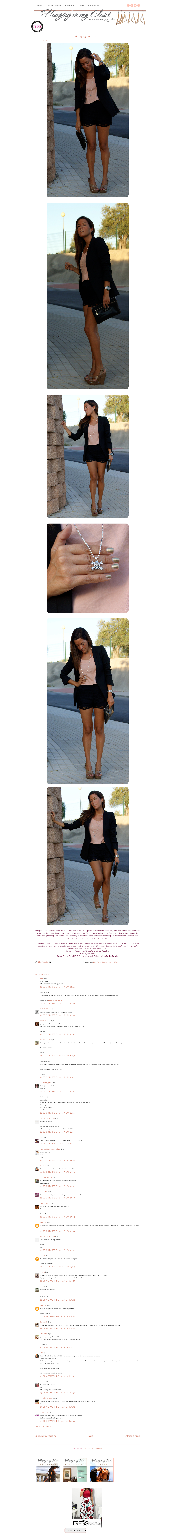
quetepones (44, 1412)
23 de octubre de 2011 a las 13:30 (57, 1376)
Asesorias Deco (53, 6)
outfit (111, 962)
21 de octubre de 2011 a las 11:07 (57, 1077)
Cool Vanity (44, 1191)
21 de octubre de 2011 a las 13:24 (57, 1172)
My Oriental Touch (46, 1398)
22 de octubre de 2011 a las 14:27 (57, 1281)
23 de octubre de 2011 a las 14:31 (57, 1393)
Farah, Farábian (45, 1020)
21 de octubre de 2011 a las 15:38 (57, 1198)
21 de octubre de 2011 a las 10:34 (57, 1003)
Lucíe (42, 1286)
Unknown (43, 1222)
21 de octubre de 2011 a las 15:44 (57, 1217)
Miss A (42, 1272)
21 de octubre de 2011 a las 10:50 (57, 1056)
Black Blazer (87, 36)
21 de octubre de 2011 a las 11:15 (57, 1091)
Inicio (90, 1436)
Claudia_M (44, 1322)
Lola (41, 978)
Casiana (43, 1255)
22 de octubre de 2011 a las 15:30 (57, 1300)
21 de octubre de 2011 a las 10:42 (57, 1034)
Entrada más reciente (45, 1436)
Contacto (69, 6)
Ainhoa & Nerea (45, 1039)
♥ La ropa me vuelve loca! (57, 1000)
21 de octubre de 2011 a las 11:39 (57, 1113)
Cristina (42, 1381)
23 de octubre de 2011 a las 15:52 (57, 1407)
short (116, 962)
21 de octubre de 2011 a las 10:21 (57, 987)
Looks (81, 6)
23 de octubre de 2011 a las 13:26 (57, 1347)
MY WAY (43, 1166)
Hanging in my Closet (47, 1118)
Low (41, 1353)
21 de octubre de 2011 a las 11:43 (57, 1132)
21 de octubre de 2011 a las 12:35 (57, 1144)
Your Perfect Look (46, 1177)
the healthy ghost (46, 1082)
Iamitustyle (44, 1333)
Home (40, 6)
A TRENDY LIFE (45, 1009)
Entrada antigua (132, 1436)
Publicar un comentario (43, 1426)
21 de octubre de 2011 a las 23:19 (57, 1267)
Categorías (93, 6)
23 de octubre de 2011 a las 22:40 (58, 1421)
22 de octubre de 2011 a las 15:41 (57, 1328)
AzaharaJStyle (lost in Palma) (50, 1149)
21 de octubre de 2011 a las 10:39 (57, 1015)
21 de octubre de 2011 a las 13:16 (57, 1160)
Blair (41, 1137)
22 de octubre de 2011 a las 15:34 (57, 1316)
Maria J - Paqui (45, 1203)
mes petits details (100, 962)
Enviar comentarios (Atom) (92, 1448)
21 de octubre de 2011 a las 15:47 (57, 1250)
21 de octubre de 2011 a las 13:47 (57, 1186)
